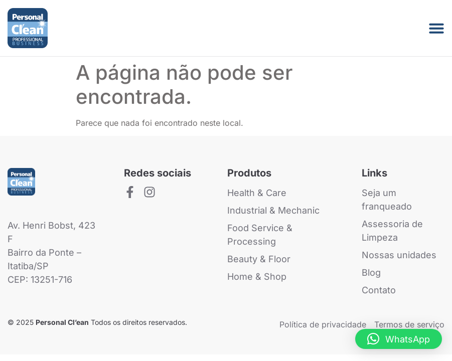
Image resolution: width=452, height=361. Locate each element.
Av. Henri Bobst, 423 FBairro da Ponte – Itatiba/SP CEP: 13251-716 (51, 252)
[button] (398, 339)
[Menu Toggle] (436, 28)
